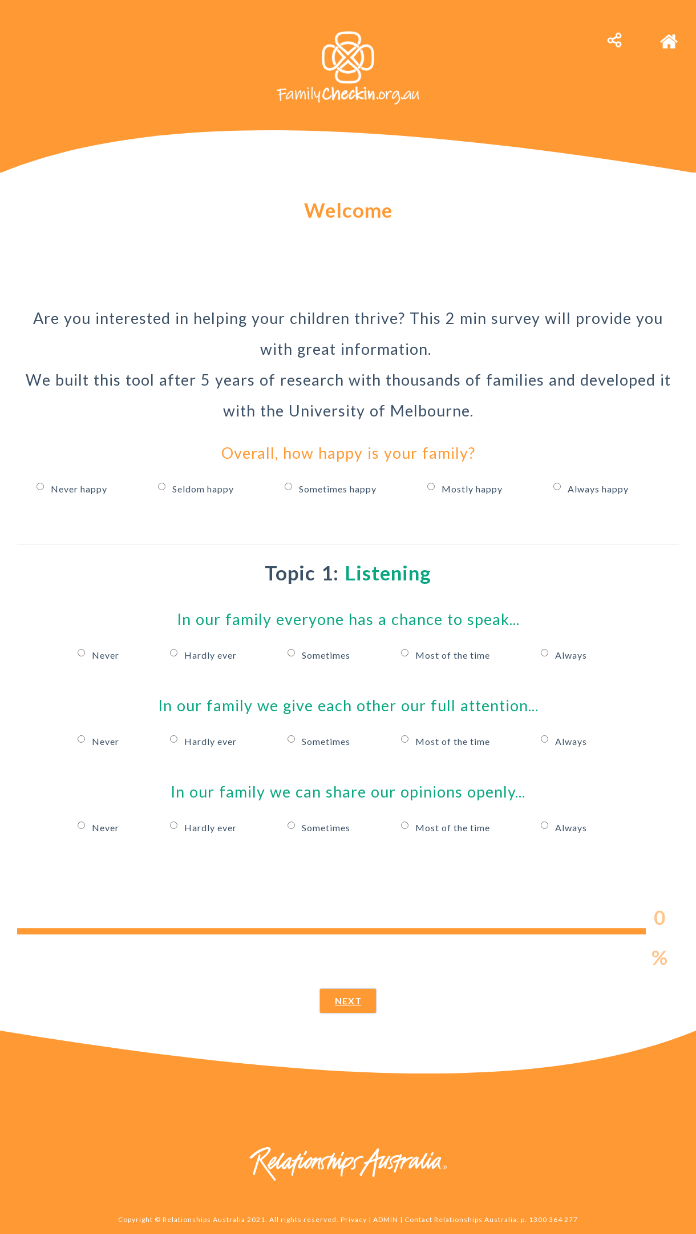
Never (107, 652)
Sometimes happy (339, 487)
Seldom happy (204, 487)
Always (571, 652)
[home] (669, 35)
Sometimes (327, 652)
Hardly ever (211, 652)
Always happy (598, 487)
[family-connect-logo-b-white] (348, 35)
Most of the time (453, 652)
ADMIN (385, 1219)
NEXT (348, 1000)
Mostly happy (473, 487)
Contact (418, 1219)
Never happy (80, 487)
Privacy (354, 1219)
